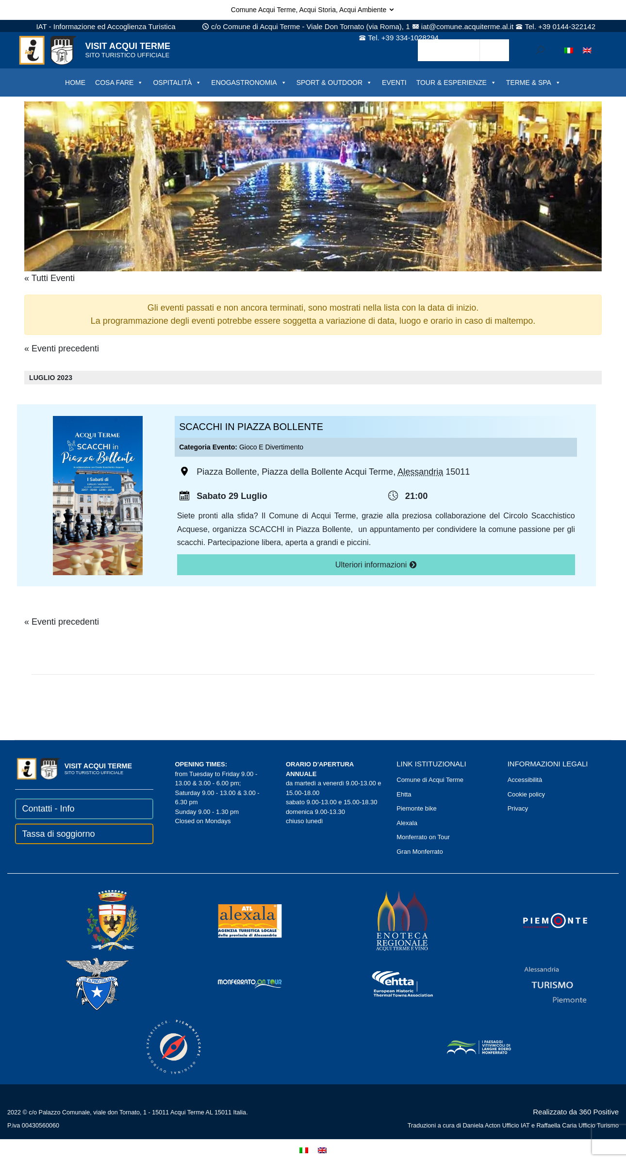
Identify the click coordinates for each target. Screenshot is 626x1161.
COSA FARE (119, 82)
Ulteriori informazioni (376, 564)
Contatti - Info (48, 808)
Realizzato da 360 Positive (576, 1112)
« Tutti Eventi (49, 278)
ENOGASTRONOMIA (248, 82)
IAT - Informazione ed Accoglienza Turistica (105, 26)
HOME (75, 82)
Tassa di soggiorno (58, 834)
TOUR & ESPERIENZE (456, 82)
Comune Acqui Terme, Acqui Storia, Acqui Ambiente (313, 10)
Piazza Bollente (227, 472)
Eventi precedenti (61, 348)
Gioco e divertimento (271, 447)
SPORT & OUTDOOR (334, 82)
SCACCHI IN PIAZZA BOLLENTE (251, 426)
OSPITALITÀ (177, 82)
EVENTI (394, 82)
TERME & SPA (533, 82)
